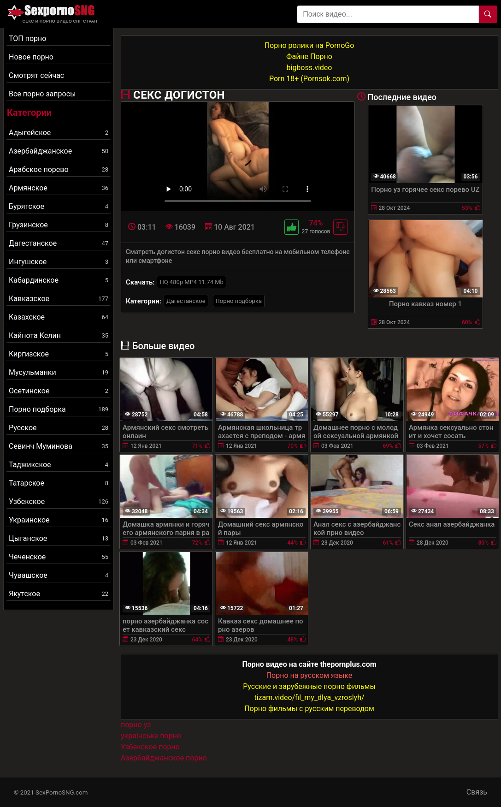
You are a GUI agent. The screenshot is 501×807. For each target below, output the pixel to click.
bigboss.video (309, 67)
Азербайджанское (58, 151)
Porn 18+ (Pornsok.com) (309, 78)
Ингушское (58, 261)
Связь (476, 792)
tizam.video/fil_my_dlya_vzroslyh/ (309, 697)
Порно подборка (58, 409)
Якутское (58, 593)
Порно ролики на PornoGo (309, 45)
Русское (58, 427)
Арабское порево (58, 169)
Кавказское (58, 298)
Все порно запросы (42, 93)
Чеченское (58, 556)
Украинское (58, 520)
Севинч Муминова (58, 446)
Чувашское (58, 575)
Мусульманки (58, 372)
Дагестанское (58, 243)
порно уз (136, 724)
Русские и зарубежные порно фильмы (309, 686)
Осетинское (58, 390)
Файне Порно (309, 56)
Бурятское (58, 206)
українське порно (151, 735)
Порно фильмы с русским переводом (309, 708)
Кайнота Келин (58, 335)
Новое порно (31, 57)
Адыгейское (58, 132)
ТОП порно (27, 38)
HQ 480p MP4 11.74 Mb (191, 282)
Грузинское (58, 224)
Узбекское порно (150, 746)
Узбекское (58, 501)
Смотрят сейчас (36, 75)
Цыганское (58, 538)
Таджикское (58, 464)
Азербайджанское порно (164, 758)
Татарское (58, 483)
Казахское (58, 317)
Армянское (58, 188)
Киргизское (58, 354)
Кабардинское (58, 280)
